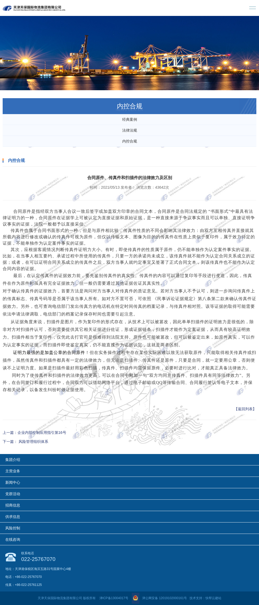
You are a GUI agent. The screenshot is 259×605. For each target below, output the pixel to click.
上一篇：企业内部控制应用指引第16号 (34, 432)
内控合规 (129, 141)
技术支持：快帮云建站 (205, 598)
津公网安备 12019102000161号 (159, 598)
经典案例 (129, 119)
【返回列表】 (245, 409)
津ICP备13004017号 (113, 598)
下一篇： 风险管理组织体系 (25, 441)
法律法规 (129, 130)
